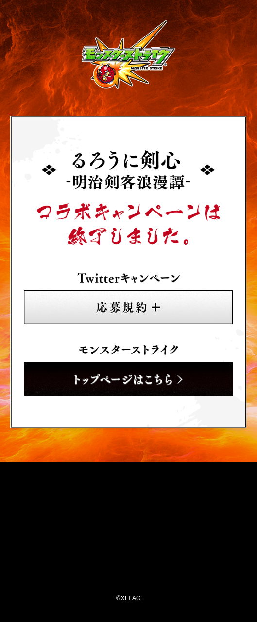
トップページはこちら (128, 379)
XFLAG (129, 530)
